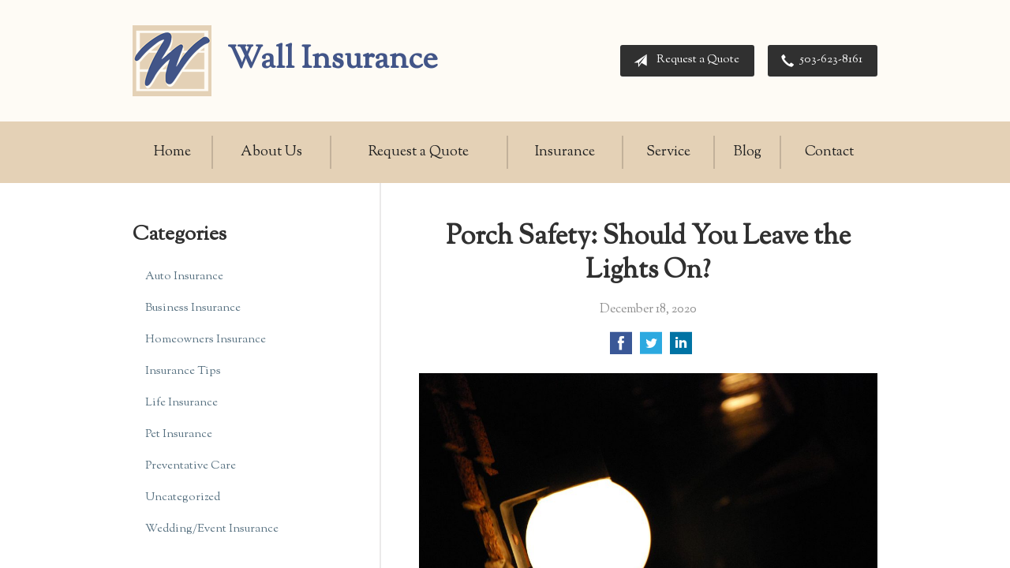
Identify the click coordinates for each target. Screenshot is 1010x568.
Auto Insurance (184, 276)
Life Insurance (181, 402)
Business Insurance (193, 308)
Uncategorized (182, 497)
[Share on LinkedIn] (681, 350)
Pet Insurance (178, 434)
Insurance (565, 152)
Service (668, 152)
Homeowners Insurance (205, 339)
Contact (829, 152)
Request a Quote (683, 60)
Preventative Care (190, 466)
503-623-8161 (818, 60)
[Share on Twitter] (651, 350)
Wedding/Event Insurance (212, 529)
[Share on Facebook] (621, 350)
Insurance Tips (183, 371)
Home (172, 152)
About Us (271, 152)
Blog (747, 152)
